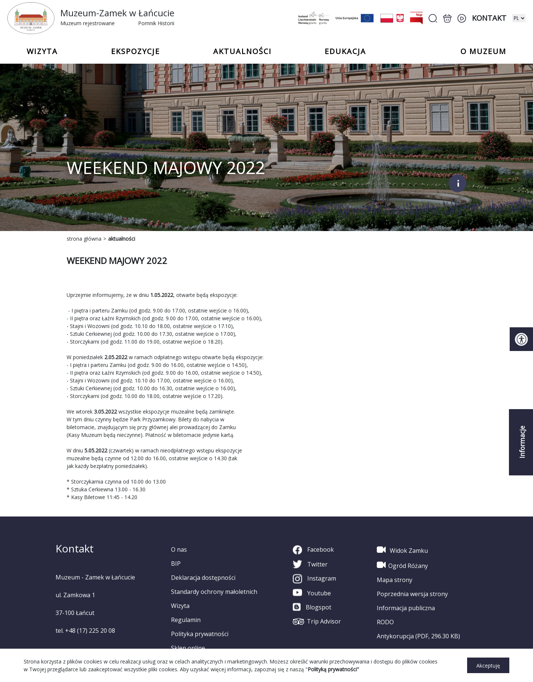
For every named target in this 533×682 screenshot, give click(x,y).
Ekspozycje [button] (135, 51)
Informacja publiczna (406, 608)
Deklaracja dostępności (203, 578)
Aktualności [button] (242, 51)
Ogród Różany (402, 565)
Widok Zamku (402, 550)
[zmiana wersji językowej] (519, 18)
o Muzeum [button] (483, 51)
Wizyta (180, 606)
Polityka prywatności (199, 634)
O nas (179, 549)
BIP (176, 563)
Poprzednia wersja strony (412, 594)
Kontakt (489, 18)
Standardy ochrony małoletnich (214, 592)
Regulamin (186, 620)
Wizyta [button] (42, 51)
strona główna (84, 238)
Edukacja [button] (345, 51)
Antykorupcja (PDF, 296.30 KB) (418, 636)
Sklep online (188, 648)
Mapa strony (394, 580)
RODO (385, 622)
